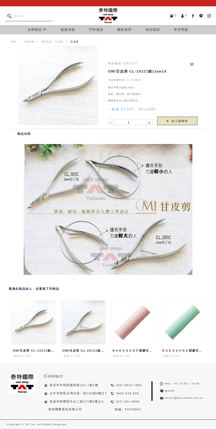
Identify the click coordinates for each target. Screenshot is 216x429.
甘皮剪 (74, 41)
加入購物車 (177, 121)
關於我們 (124, 29)
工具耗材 (28, 41)
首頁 (13, 41)
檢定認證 (153, 29)
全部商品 (37, 29)
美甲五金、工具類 (52, 41)
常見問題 (181, 29)
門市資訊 (96, 29)
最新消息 (68, 29)
